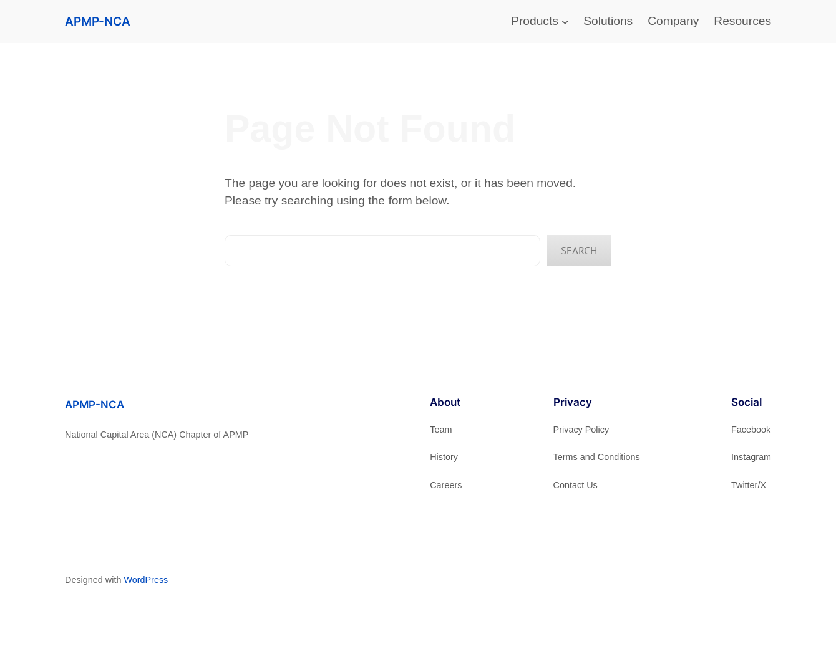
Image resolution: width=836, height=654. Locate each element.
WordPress (146, 580)
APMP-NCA (97, 21)
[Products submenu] (565, 22)
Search (579, 250)
